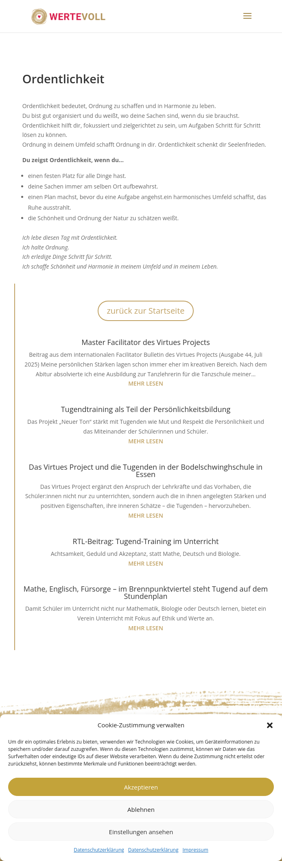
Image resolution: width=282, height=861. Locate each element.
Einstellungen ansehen (141, 832)
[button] (270, 725)
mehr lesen (145, 383)
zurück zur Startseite (145, 310)
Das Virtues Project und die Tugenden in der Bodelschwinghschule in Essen (145, 470)
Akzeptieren (141, 787)
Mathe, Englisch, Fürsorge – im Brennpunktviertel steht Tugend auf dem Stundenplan (146, 592)
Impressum (195, 849)
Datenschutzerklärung (99, 849)
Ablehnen (141, 809)
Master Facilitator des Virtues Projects (145, 342)
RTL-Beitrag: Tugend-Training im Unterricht (146, 541)
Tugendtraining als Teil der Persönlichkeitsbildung (146, 409)
